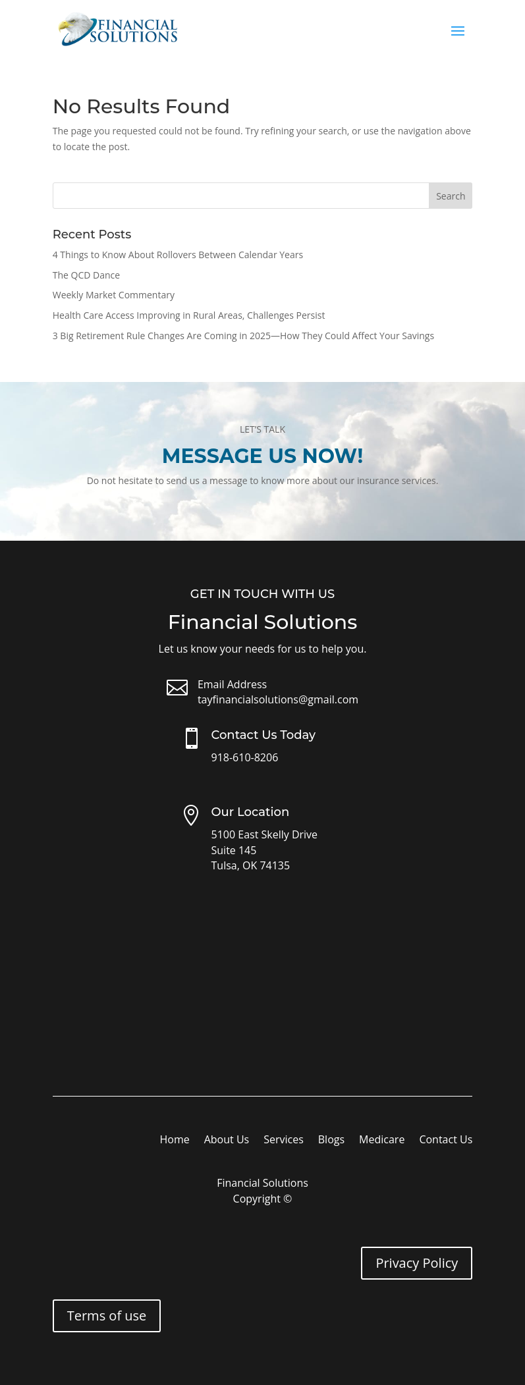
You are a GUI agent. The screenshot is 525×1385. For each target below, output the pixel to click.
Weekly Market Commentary (114, 294)
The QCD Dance (86, 275)
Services (283, 1141)
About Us (227, 1141)
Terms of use (107, 1315)
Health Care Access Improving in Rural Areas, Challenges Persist (189, 315)
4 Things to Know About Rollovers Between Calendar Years (178, 254)
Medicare (381, 1141)
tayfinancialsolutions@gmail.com (278, 699)
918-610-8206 (245, 757)
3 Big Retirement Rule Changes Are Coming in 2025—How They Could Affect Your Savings (243, 335)
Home (174, 1141)
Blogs (331, 1141)
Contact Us (445, 1141)
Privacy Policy (416, 1263)
